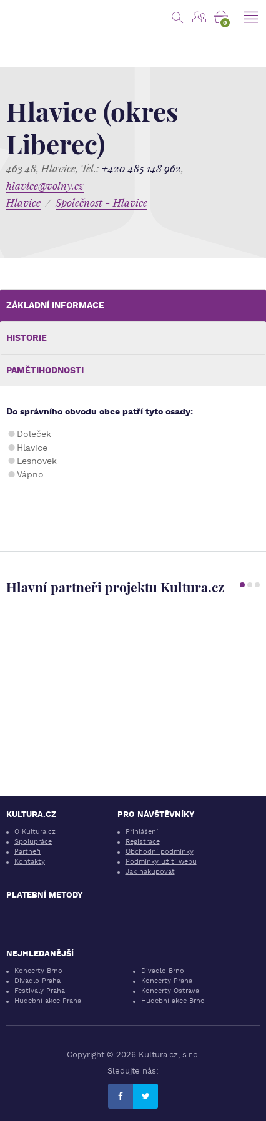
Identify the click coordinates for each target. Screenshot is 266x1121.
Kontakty (29, 862)
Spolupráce (33, 842)
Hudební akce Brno (173, 1001)
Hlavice (23, 202)
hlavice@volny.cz (45, 185)
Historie (26, 338)
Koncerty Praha (166, 981)
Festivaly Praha (39, 991)
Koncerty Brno (38, 971)
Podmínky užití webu (161, 862)
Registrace (143, 842)
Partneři (27, 852)
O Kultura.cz (35, 832)
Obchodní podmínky (160, 852)
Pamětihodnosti (45, 370)
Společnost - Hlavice (101, 202)
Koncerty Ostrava (170, 991)
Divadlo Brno (162, 971)
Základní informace (55, 305)
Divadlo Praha (37, 981)
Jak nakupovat (150, 872)
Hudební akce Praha (47, 1001)
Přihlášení (142, 832)
